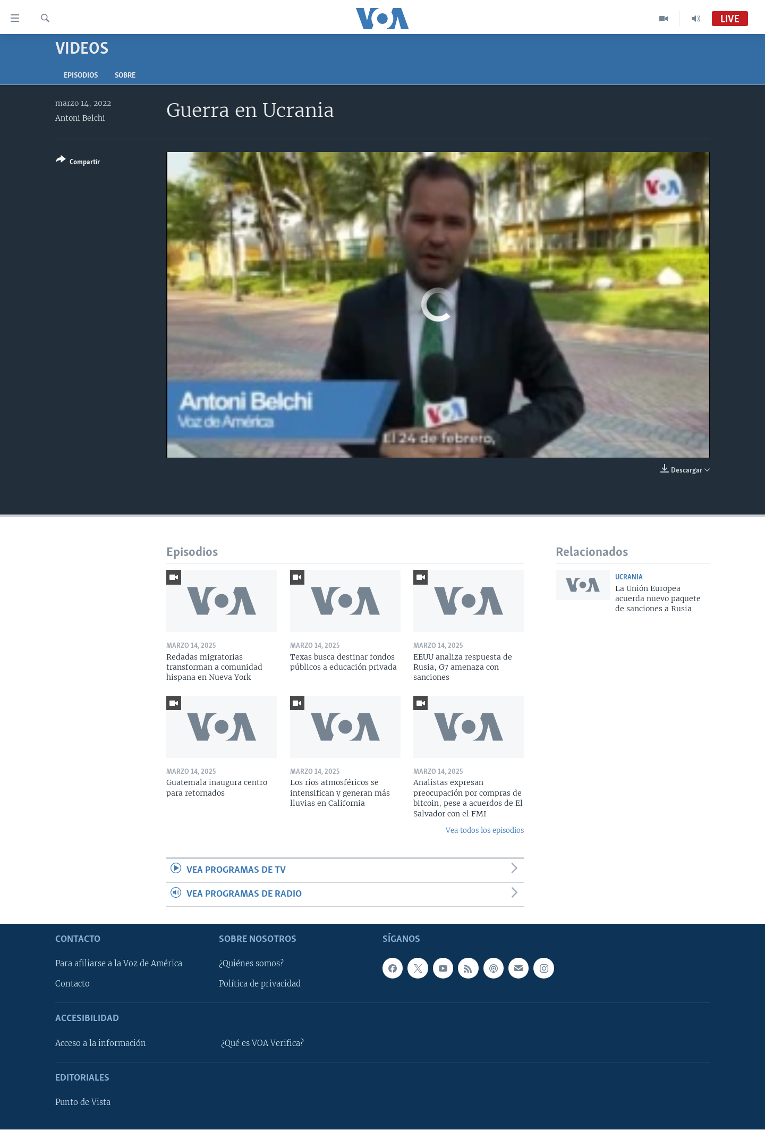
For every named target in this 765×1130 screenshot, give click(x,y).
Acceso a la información (100, 1043)
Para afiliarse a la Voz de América (118, 964)
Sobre (125, 76)
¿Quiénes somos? (251, 964)
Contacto (72, 984)
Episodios (81, 76)
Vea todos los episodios (485, 830)
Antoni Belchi (80, 118)
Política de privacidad (260, 984)
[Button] (78, 163)
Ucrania (629, 577)
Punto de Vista (82, 1103)
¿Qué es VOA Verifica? (262, 1043)
